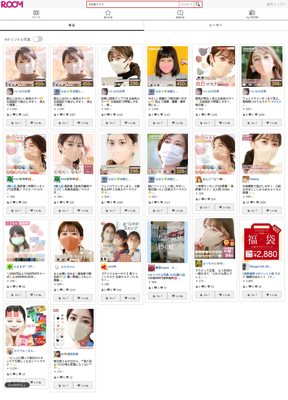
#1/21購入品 (177, 274)
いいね (37, 123)
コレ (17, 123)
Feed (36, 14)
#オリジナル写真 (158, 274)
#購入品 (11, 186)
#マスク (277, 101)
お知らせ (180, 14)
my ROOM (252, 14)
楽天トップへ (276, 4)
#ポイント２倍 (265, 273)
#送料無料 (248, 273)
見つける (108, 14)
